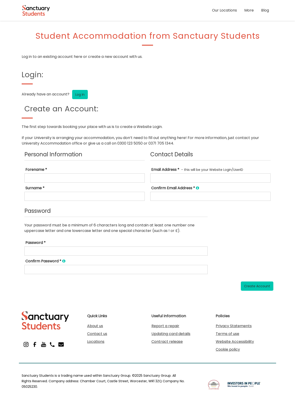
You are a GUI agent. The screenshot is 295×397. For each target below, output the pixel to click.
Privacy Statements (234, 326)
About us (95, 326)
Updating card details (170, 333)
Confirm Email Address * (175, 188)
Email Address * (165, 169)
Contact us (97, 333)
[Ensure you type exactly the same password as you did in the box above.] (63, 261)
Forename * (36, 169)
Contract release (167, 341)
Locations (95, 341)
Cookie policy (228, 349)
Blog (265, 10)
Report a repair (165, 326)
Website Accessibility (235, 341)
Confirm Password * (45, 261)
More (249, 10)
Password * (35, 242)
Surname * (34, 188)
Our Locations (224, 10)
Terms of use (227, 333)
